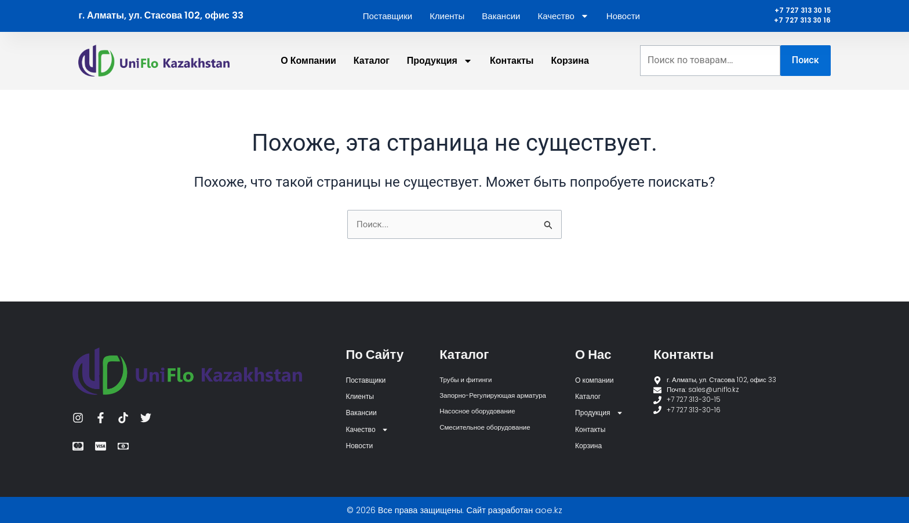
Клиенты (447, 20)
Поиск (805, 68)
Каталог (372, 68)
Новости (623, 20)
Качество (562, 20)
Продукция (439, 68)
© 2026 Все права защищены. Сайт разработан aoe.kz (454, 510)
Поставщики (387, 20)
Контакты (511, 68)
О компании (308, 68)
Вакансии (501, 20)
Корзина (569, 68)
